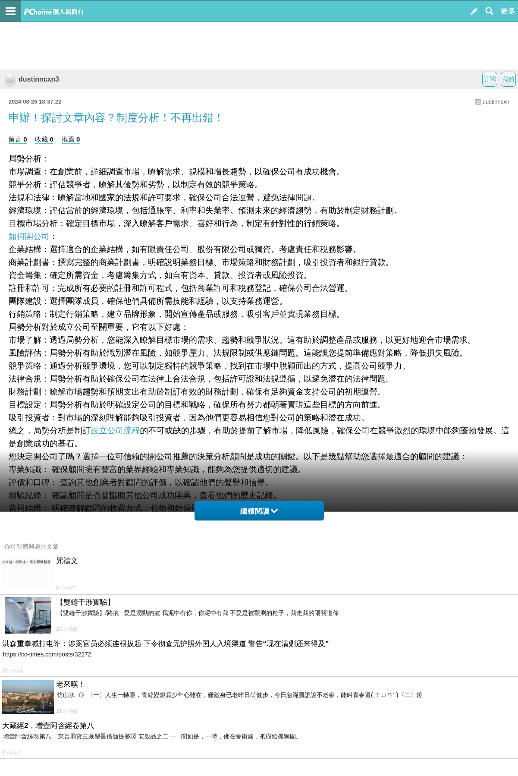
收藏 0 (44, 139)
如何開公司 (29, 236)
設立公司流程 (115, 430)
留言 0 (18, 139)
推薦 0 (71, 139)
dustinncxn (496, 101)
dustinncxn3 (30, 79)
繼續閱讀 (259, 511)
